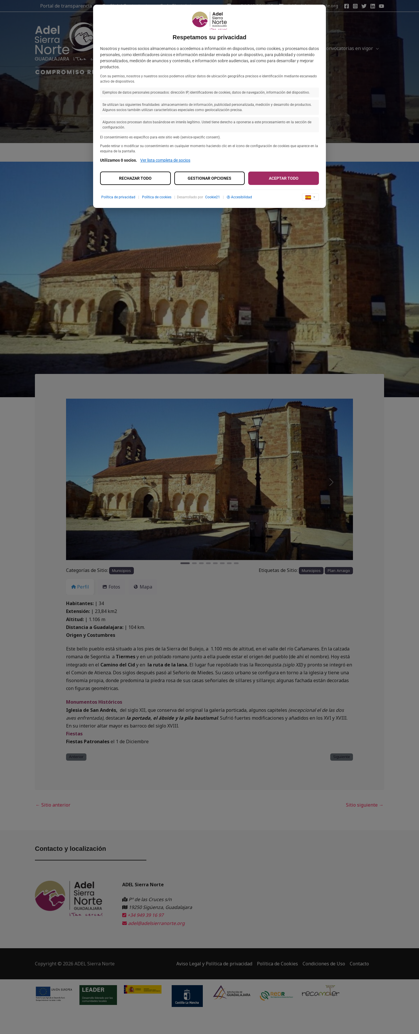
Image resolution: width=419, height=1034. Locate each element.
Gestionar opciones (209, 178)
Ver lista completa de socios (165, 160)
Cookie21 (212, 197)
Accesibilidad (239, 197)
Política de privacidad (118, 197)
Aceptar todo (284, 178)
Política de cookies (156, 197)
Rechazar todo (135, 178)
